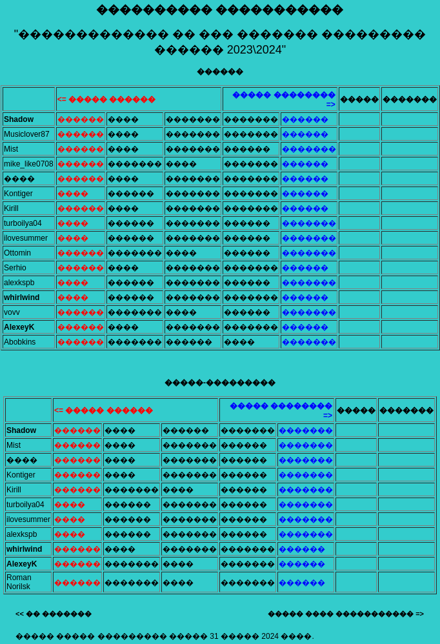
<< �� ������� (53, 614)
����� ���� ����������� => (346, 614)
